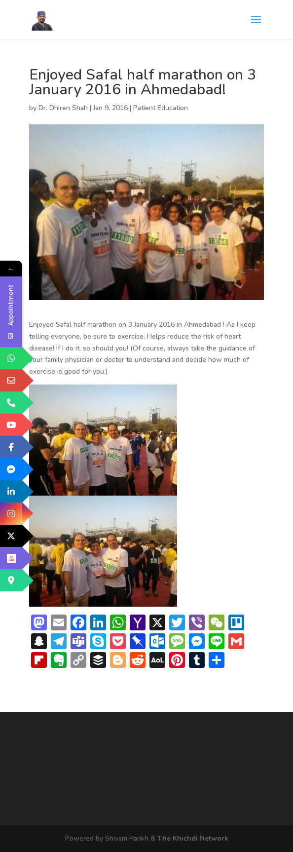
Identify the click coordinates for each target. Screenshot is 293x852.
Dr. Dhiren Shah (63, 108)
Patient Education (160, 108)
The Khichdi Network (192, 838)
